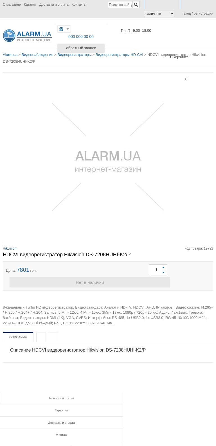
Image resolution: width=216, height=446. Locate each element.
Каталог (30, 4)
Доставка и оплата (54, 4)
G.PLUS (81, 426)
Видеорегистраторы (75, 54)
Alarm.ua (10, 54)
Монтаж (36, 408)
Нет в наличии (108, 281)
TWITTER (93, 426)
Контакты (79, 4)
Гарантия (107, 397)
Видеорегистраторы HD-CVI (119, 54)
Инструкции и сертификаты (107, 408)
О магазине (12, 4)
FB (68, 426)
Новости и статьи (36, 397)
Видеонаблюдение (37, 54)
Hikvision (9, 246)
